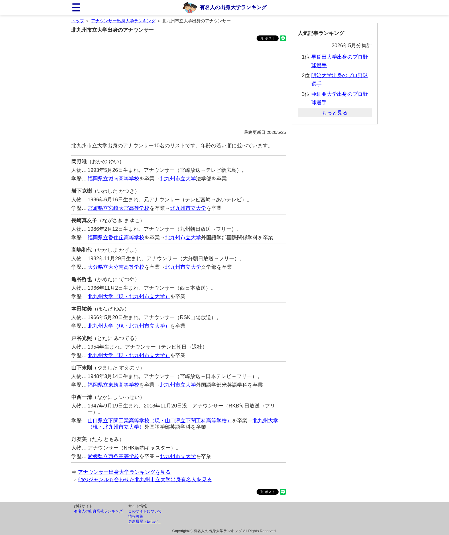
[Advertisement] (178, 86)
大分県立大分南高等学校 (116, 267)
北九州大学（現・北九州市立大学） (129, 296)
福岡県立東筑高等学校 (113, 385)
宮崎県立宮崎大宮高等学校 (118, 208)
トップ (77, 20)
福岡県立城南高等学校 (113, 179)
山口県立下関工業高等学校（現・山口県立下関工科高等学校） (160, 420)
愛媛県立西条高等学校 (113, 456)
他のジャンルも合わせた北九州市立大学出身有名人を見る (145, 479)
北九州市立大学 (178, 179)
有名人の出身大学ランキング (233, 7)
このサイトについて (145, 511)
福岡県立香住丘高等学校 (116, 237)
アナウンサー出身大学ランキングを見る (124, 472)
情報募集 (135, 516)
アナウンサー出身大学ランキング (123, 20)
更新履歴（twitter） (144, 521)
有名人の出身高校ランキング (98, 511)
